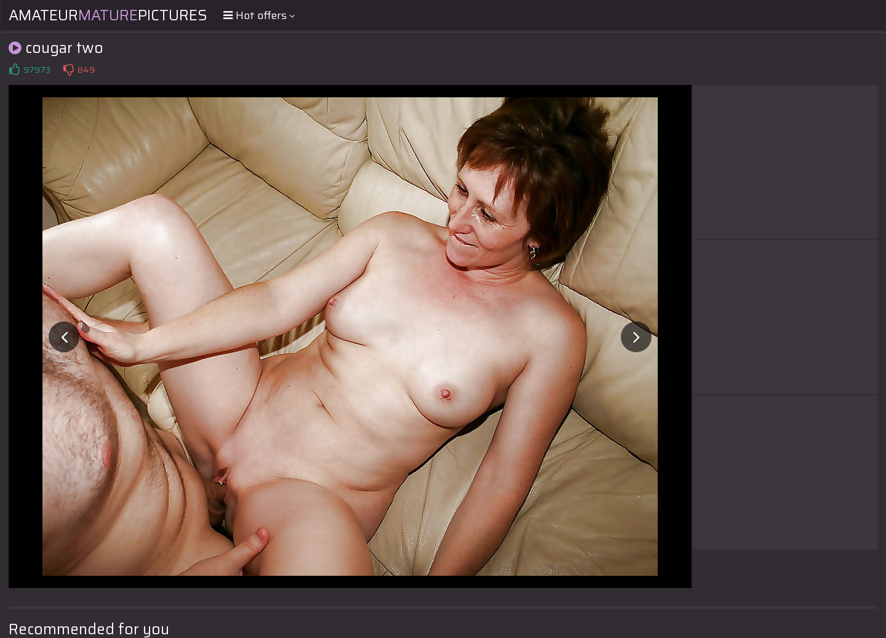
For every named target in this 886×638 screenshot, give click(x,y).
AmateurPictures (108, 15)
